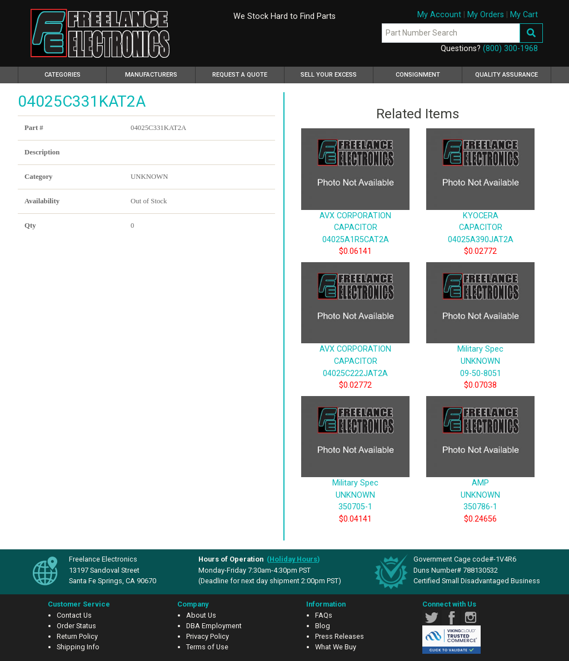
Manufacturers (151, 74)
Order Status (76, 626)
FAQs (323, 615)
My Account (439, 14)
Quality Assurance (506, 74)
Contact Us (74, 615)
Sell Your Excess (329, 74)
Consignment (418, 74)
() (293, 559)
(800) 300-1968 (510, 48)
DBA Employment (214, 626)
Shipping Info (78, 647)
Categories (75, 73)
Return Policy (77, 636)
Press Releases (339, 636)
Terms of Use (207, 647)
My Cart (524, 14)
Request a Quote (239, 74)
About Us (201, 615)
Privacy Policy (207, 636)
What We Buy (335, 647)
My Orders (485, 14)
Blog (322, 626)
